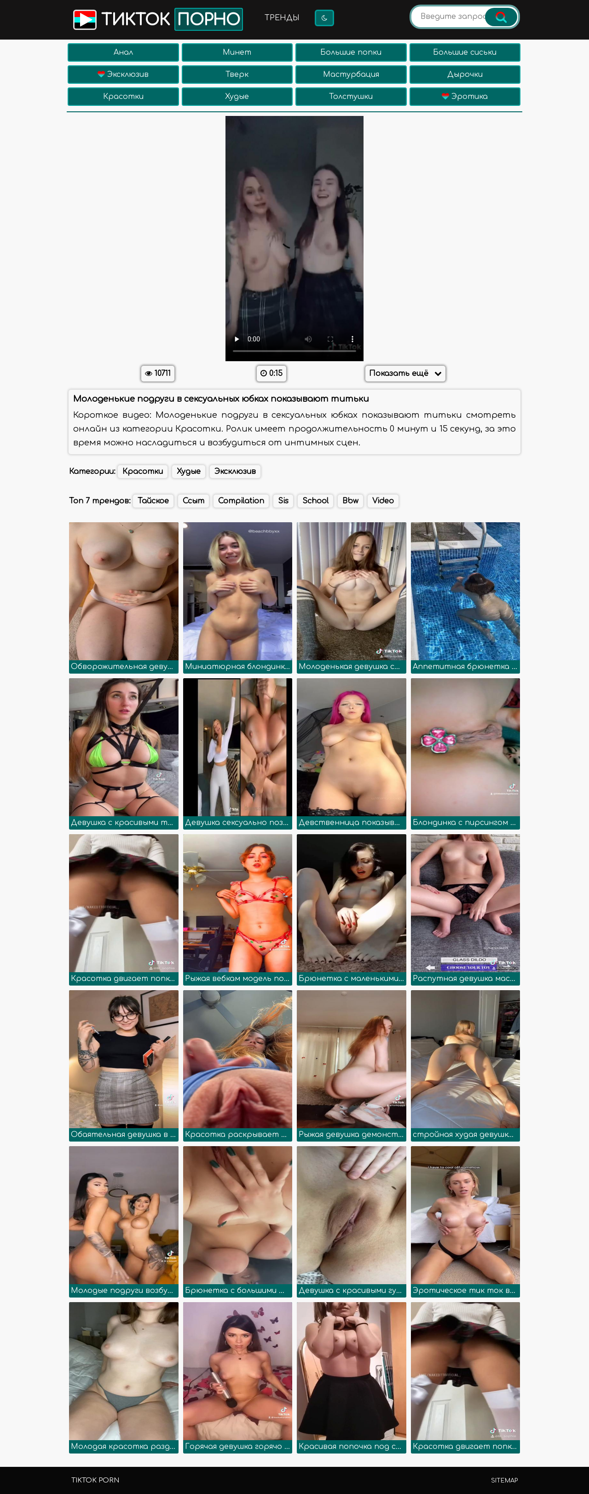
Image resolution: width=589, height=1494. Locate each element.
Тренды (282, 18)
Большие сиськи (465, 52)
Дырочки (465, 74)
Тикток (157, 19)
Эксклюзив (123, 74)
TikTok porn (95, 1480)
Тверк (236, 74)
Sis (283, 501)
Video (383, 501)
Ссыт (193, 501)
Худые (237, 96)
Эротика (465, 96)
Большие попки (350, 52)
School (315, 501)
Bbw (350, 501)
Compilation (241, 501)
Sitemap (504, 1480)
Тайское (153, 501)
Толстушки (351, 96)
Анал (123, 52)
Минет (237, 52)
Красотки (123, 96)
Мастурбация (351, 74)
